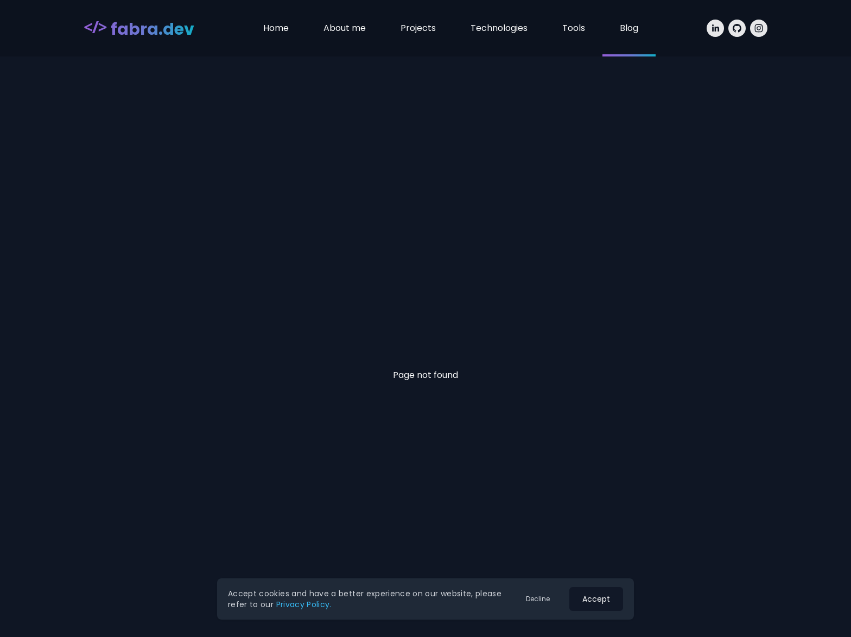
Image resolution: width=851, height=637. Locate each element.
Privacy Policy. (304, 604)
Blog (629, 28)
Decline (538, 598)
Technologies (499, 28)
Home (276, 28)
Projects (418, 28)
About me (344, 28)
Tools (573, 28)
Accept (596, 599)
